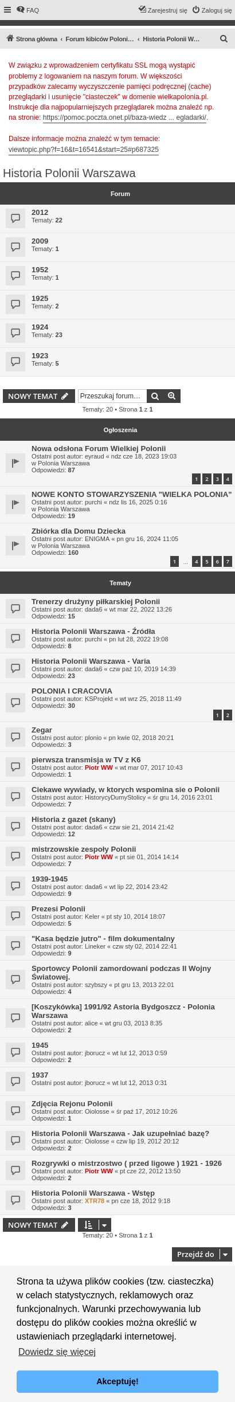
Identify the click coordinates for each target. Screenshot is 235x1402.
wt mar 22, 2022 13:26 (140, 609)
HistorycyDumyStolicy (115, 797)
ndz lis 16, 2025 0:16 (138, 502)
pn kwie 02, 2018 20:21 (141, 737)
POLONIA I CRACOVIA (72, 691)
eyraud (94, 456)
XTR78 (94, 1200)
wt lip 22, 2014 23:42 (138, 886)
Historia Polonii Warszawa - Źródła (93, 631)
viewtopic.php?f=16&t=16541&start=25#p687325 (84, 150)
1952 (40, 269)
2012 (40, 212)
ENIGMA (97, 538)
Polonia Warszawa (64, 463)
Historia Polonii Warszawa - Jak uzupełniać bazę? (120, 1133)
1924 (40, 327)
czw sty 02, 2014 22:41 (144, 946)
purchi (93, 502)
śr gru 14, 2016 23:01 (183, 797)
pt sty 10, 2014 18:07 (136, 916)
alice (91, 1023)
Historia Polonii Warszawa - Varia (91, 661)
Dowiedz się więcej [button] (57, 1352)
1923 (40, 355)
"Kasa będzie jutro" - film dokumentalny (103, 938)
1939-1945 (50, 879)
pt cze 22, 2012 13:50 (150, 1171)
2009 (40, 241)
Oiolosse (97, 1111)
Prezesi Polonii (58, 908)
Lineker (95, 946)
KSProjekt (99, 698)
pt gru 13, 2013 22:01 (144, 984)
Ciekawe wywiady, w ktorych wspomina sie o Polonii (126, 789)
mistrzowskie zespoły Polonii (84, 849)
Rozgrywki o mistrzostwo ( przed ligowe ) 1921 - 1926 (127, 1163)
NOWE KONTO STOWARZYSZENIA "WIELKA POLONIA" (132, 494)
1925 (40, 298)
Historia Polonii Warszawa (69, 173)
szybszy (96, 984)
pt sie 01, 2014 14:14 (149, 856)
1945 (40, 1045)
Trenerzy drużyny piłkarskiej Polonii (96, 601)
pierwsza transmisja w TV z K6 (86, 759)
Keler (92, 916)
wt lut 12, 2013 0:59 (139, 1052)
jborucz (95, 1052)
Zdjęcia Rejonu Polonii (72, 1103)
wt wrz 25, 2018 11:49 (151, 698)
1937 (40, 1075)
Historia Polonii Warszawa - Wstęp (93, 1193)
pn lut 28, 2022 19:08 (138, 639)
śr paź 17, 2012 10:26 (146, 1111)
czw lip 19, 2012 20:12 (147, 1141)
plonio (93, 737)
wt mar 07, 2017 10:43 (151, 767)
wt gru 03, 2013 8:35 (133, 1023)
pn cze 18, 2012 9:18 (140, 1200)
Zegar (42, 730)
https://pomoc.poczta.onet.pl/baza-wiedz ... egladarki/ (124, 117)
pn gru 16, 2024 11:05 (148, 538)
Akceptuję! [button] (117, 1381)
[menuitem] (27, 10)
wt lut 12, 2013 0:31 (139, 1082)
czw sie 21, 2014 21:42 (141, 827)
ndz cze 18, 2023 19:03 (144, 456)
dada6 (94, 609)
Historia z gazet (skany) (74, 819)
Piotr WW (99, 767)
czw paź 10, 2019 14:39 (142, 668)
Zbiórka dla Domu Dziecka (79, 531)
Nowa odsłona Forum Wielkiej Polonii (99, 448)
